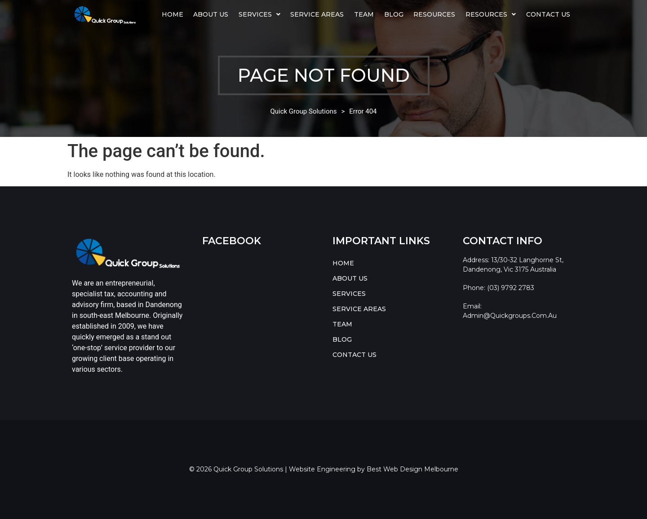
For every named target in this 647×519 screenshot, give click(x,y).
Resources (434, 14)
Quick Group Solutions (303, 111)
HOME (172, 14)
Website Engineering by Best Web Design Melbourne (373, 469)
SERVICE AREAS (317, 14)
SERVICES (259, 14)
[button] (260, 14)
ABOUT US (210, 14)
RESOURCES (490, 14)
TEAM (364, 14)
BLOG (393, 14)
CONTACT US (548, 14)
